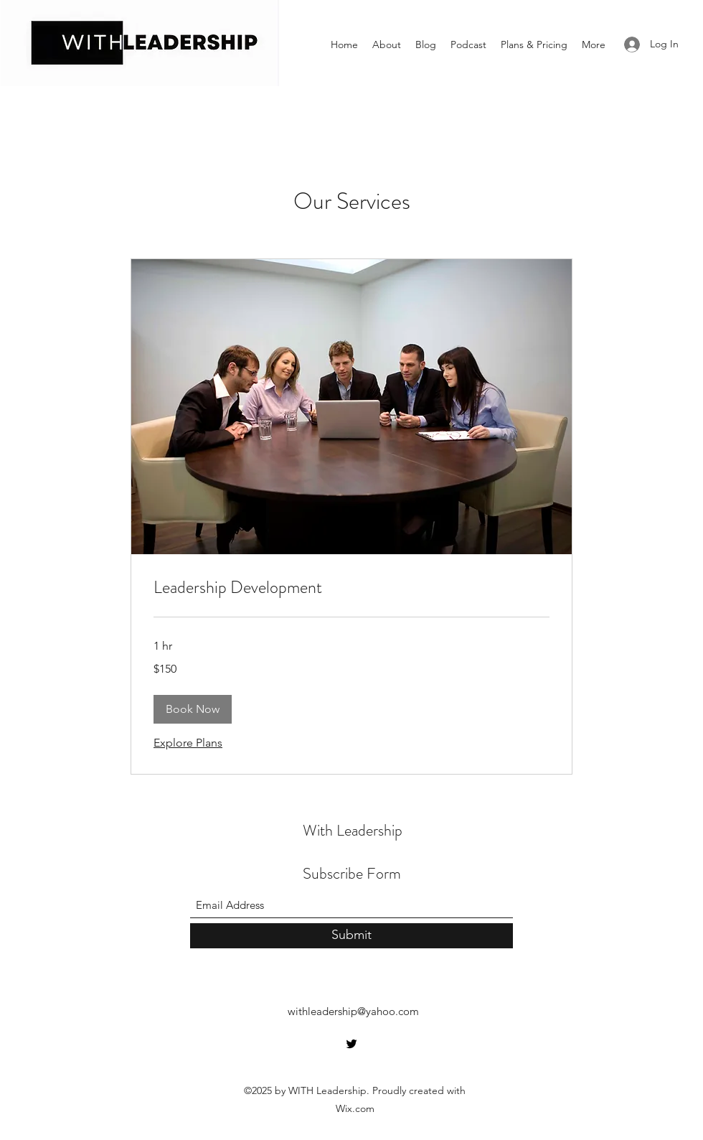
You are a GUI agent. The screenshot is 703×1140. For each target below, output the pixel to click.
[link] (351, 587)
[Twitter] (351, 1044)
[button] (193, 709)
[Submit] (351, 935)
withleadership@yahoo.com (353, 1011)
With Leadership (352, 830)
